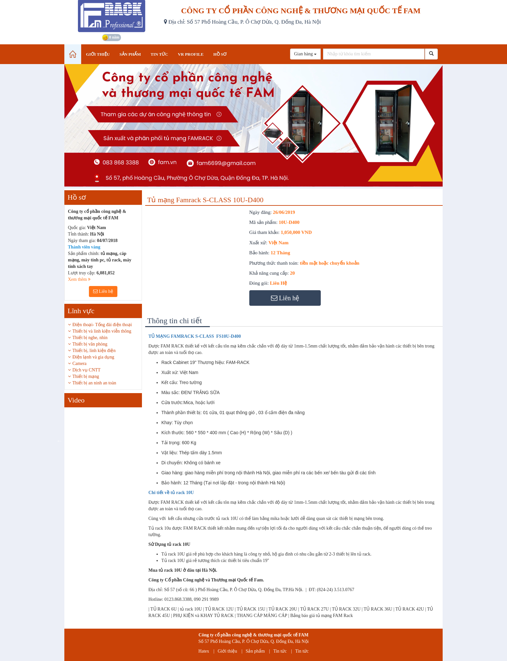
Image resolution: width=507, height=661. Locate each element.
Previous (59, 440)
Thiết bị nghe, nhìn (89, 337)
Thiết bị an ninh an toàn (94, 382)
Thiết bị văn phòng (89, 344)
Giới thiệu (227, 651)
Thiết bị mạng (85, 376)
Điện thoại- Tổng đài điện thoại (102, 324)
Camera (79, 363)
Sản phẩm (255, 651)
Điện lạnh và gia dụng (93, 357)
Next (147, 440)
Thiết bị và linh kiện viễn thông (101, 331)
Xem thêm (79, 279)
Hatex (203, 651)
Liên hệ (103, 291)
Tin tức (280, 651)
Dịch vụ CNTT (86, 370)
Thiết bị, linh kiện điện (93, 350)
